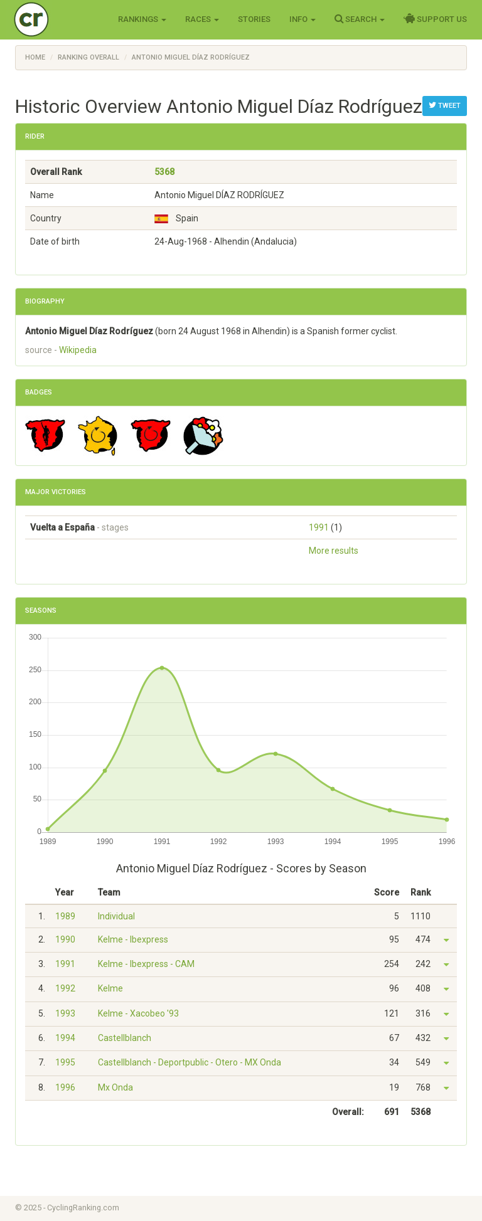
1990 (65, 939)
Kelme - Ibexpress (133, 939)
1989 (65, 916)
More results (333, 551)
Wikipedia (78, 350)
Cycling (57, 18)
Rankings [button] (142, 19)
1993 (65, 1013)
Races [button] (202, 19)
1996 (65, 1087)
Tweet (445, 105)
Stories (254, 19)
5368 (164, 172)
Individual (116, 916)
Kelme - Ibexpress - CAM (146, 964)
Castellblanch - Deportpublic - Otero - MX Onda (189, 1062)
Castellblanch (124, 1038)
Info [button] (302, 19)
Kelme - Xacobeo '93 (138, 1013)
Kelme (110, 988)
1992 (65, 988)
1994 (65, 1038)
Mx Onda (115, 1087)
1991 (319, 527)
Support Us (435, 19)
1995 (65, 1062)
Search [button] (360, 19)
